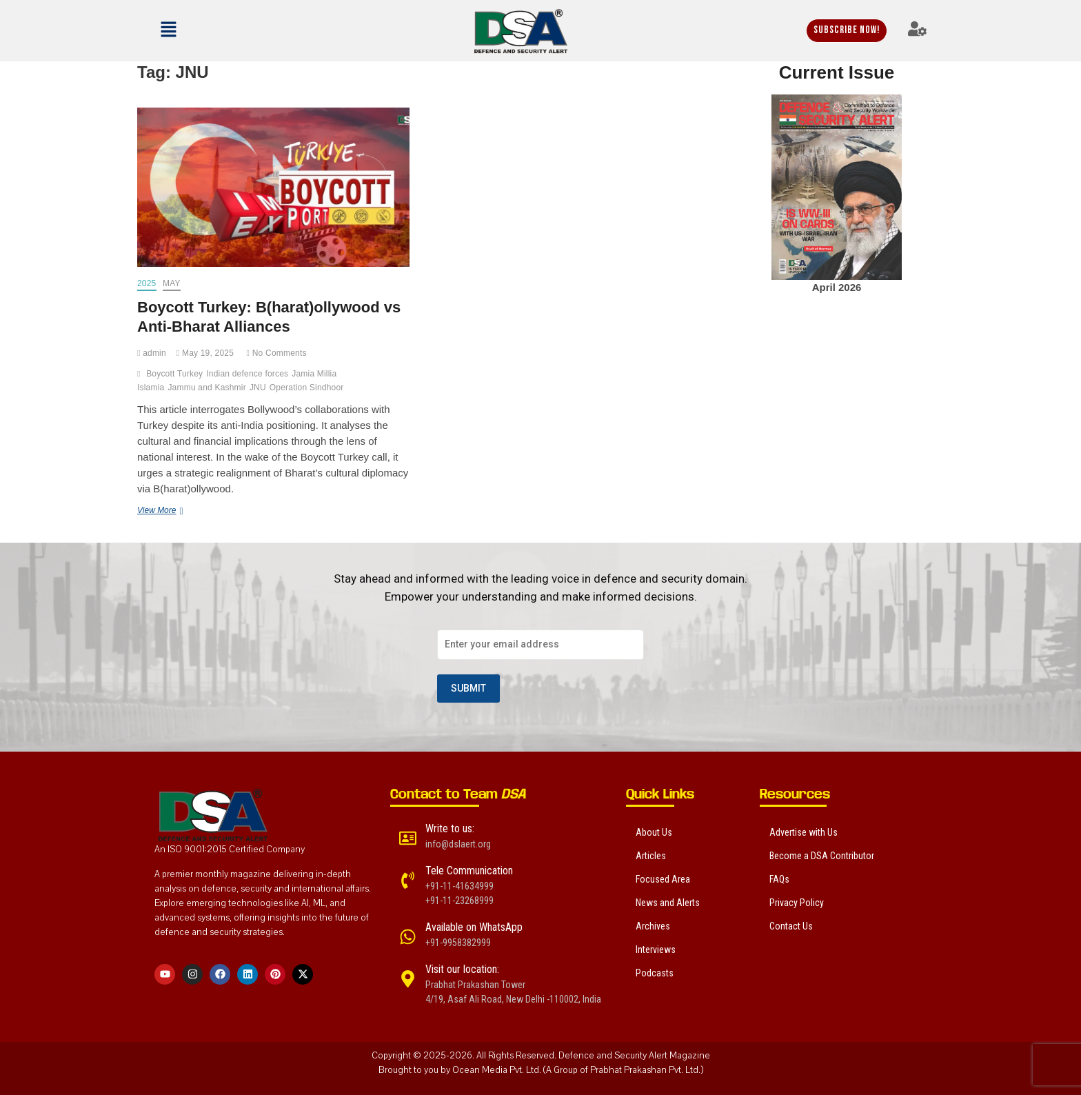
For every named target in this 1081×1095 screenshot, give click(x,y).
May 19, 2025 (205, 353)
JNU (258, 387)
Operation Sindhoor (307, 387)
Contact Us (791, 926)
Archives (653, 926)
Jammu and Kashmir (206, 387)
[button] (206, 30)
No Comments (277, 353)
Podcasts (655, 972)
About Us (654, 832)
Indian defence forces (247, 374)
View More (187, 509)
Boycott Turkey (174, 374)
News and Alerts (668, 902)
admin (151, 353)
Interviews (656, 949)
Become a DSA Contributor (821, 855)
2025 (146, 283)
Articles (651, 855)
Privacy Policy (796, 902)
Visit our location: (462, 969)
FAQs (779, 879)
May (172, 283)
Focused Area (663, 879)
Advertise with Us (803, 832)
